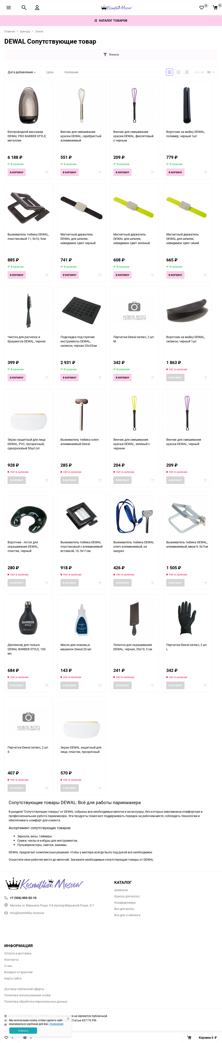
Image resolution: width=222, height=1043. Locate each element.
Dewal (39, 31)
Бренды (25, 31)
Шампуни (121, 890)
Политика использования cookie (27, 995)
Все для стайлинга (127, 915)
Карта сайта (13, 978)
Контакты (11, 959)
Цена (50, 72)
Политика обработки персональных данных (35, 1001)
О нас (8, 965)
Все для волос (124, 908)
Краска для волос (127, 896)
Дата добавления (22, 72)
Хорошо (23, 1030)
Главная (9, 31)
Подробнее (56, 1024)
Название (71, 72)
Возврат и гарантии (18, 972)
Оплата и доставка (17, 953)
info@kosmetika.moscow (24, 913)
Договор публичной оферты (24, 989)
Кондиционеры (125, 902)
